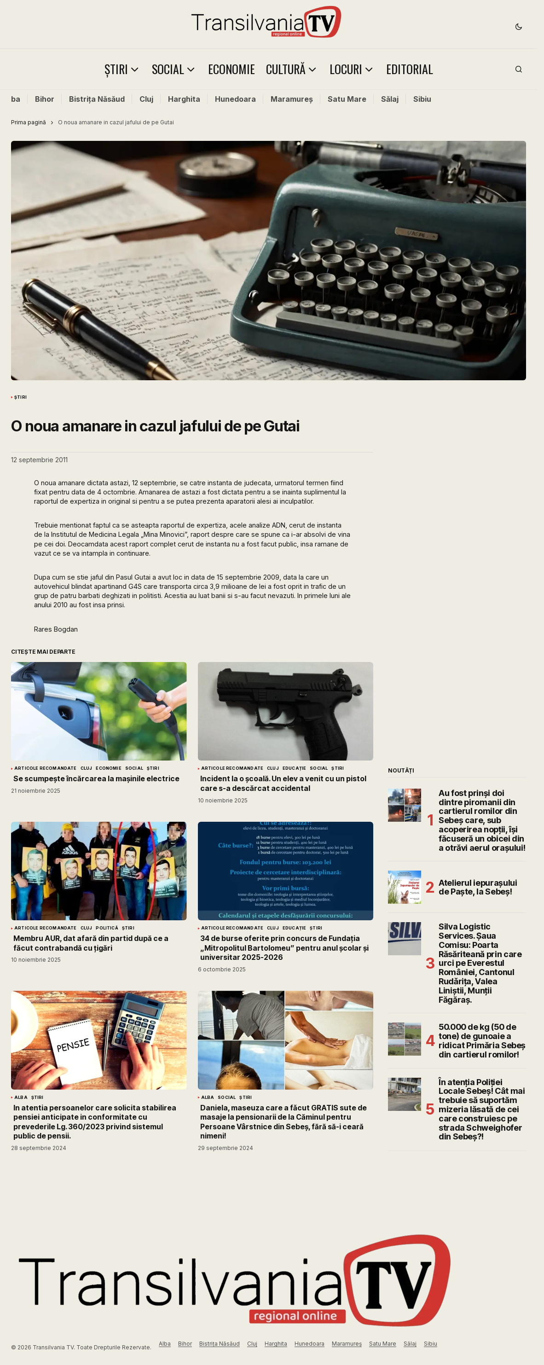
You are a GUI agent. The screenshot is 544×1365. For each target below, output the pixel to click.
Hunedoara (235, 99)
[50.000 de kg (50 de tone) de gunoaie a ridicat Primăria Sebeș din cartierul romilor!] (404, 1039)
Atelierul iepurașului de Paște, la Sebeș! (478, 887)
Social (134, 768)
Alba (12, 99)
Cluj (146, 99)
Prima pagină (28, 122)
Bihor (44, 99)
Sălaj (390, 99)
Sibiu (422, 99)
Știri (20, 397)
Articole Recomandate (45, 768)
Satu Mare (347, 99)
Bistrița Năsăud (97, 99)
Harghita (184, 99)
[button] (518, 26)
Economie (108, 768)
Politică (107, 928)
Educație (294, 768)
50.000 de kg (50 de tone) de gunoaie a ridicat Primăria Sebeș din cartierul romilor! (482, 1040)
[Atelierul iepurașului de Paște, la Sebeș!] (404, 887)
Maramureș (292, 99)
